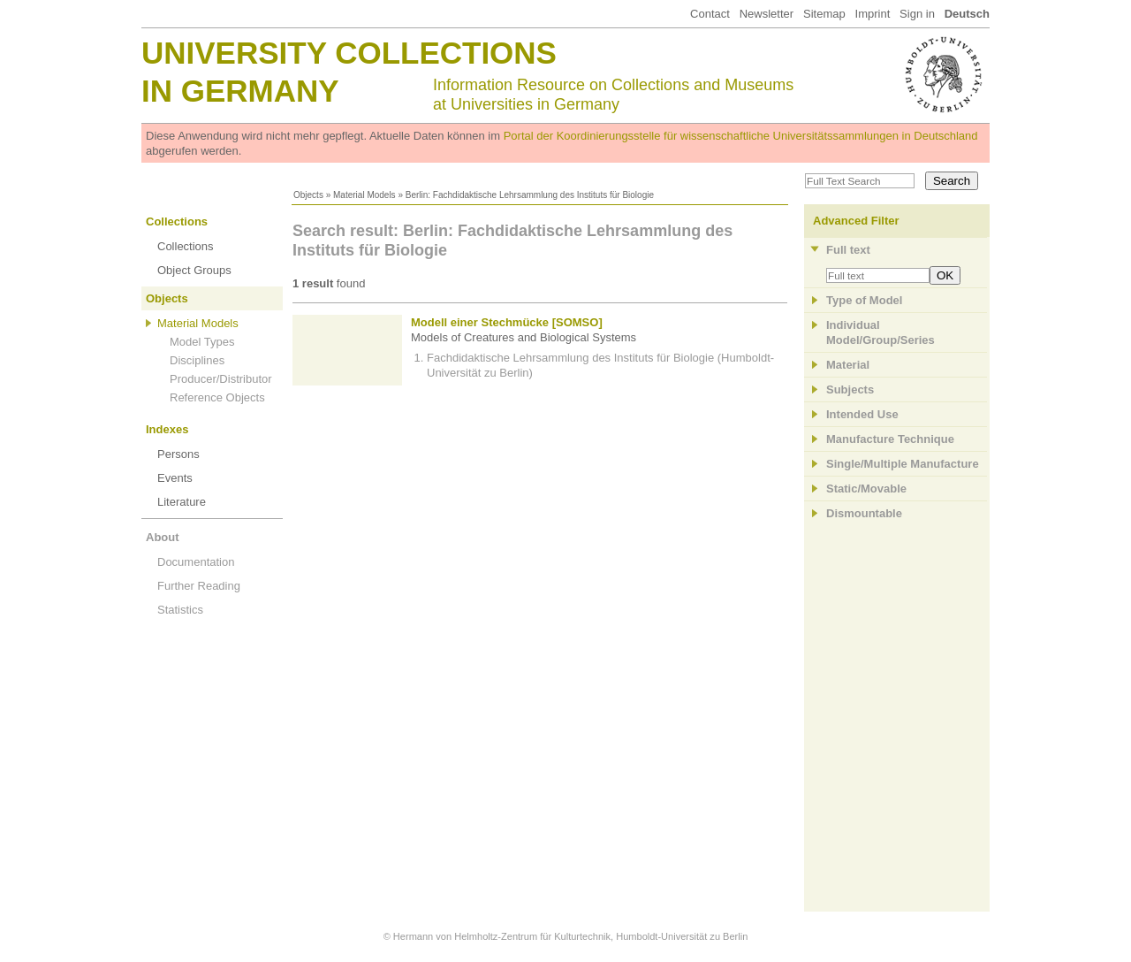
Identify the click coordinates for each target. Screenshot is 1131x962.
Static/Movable (866, 488)
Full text (848, 249)
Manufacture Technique (890, 439)
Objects (308, 195)
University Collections (349, 52)
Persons (178, 454)
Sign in (917, 13)
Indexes (167, 429)
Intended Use (862, 414)
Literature (181, 501)
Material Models (364, 195)
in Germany (240, 90)
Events (175, 478)
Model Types (202, 341)
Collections (177, 221)
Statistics (180, 609)
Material (847, 364)
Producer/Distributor (221, 379)
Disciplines (197, 360)
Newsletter (766, 13)
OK (945, 275)
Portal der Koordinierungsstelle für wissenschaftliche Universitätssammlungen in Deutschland (741, 135)
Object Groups (194, 270)
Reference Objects (217, 397)
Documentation (195, 562)
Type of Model (864, 300)
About (162, 537)
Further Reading (198, 585)
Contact (710, 13)
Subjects (850, 389)
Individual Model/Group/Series (880, 332)
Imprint (873, 13)
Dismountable (864, 513)
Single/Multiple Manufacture (902, 463)
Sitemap (824, 13)
